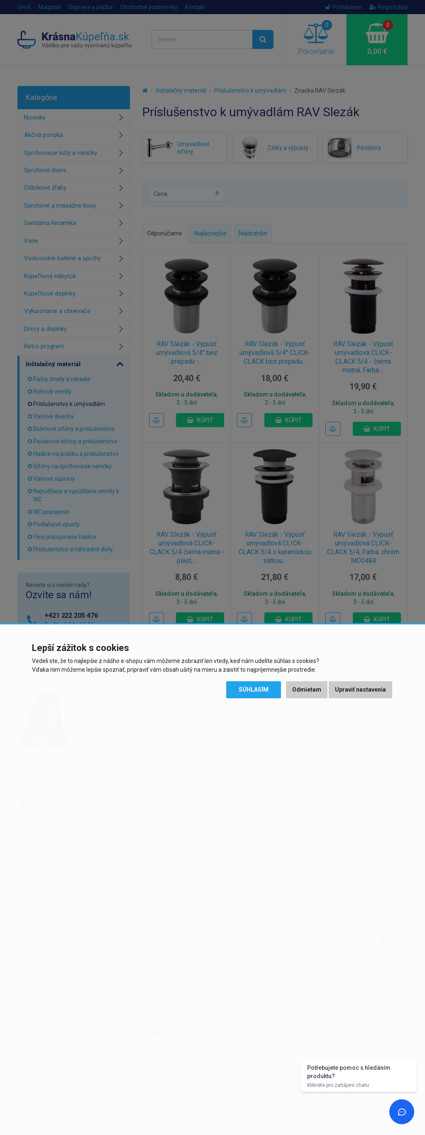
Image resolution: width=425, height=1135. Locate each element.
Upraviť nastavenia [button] (360, 689)
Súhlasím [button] (254, 689)
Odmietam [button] (306, 689)
